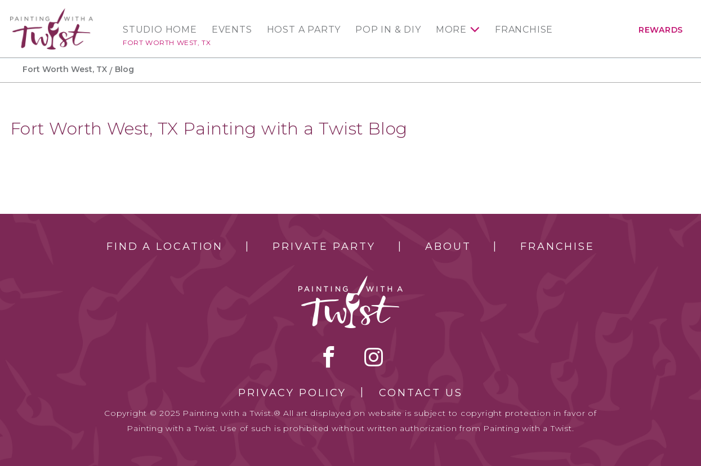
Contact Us (421, 393)
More (451, 30)
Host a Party (304, 30)
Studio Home (160, 30)
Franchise (524, 30)
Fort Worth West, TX (167, 42)
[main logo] (51, 13)
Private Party (324, 246)
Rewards (661, 30)
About (448, 246)
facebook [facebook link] (329, 357)
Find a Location (164, 246)
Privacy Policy (292, 393)
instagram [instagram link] (373, 357)
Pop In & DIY (388, 30)
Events (232, 30)
